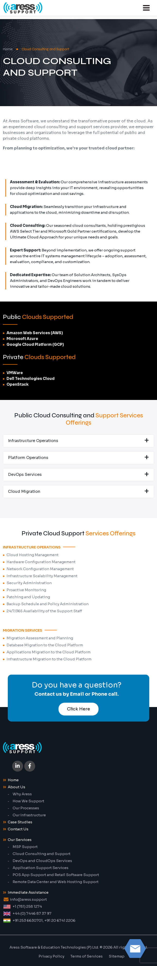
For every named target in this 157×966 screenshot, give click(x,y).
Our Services (20, 839)
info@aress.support (28, 899)
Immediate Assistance (28, 892)
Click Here (78, 709)
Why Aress (22, 794)
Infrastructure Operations (33, 440)
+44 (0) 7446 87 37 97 (32, 913)
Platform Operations (28, 457)
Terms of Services (86, 956)
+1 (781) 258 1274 (27, 906)
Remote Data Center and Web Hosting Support (56, 881)
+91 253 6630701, (28, 920)
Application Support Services (40, 867)
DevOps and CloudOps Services (42, 860)
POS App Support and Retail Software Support (56, 874)
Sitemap (116, 956)
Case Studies (20, 822)
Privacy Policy (51, 956)
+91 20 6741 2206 (59, 920)
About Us (16, 787)
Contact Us (18, 829)
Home (8, 49)
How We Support (28, 801)
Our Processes (26, 808)
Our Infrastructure (29, 815)
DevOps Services (25, 474)
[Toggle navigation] (146, 8)
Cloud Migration (24, 491)
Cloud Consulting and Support (41, 853)
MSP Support (25, 846)
